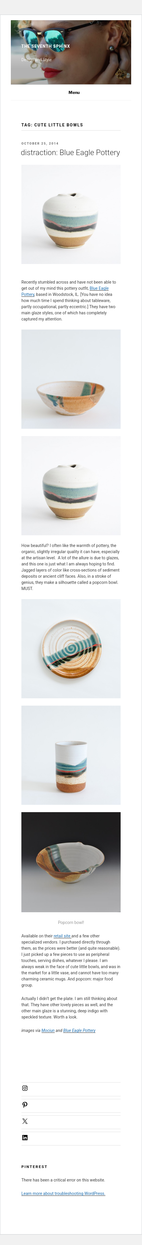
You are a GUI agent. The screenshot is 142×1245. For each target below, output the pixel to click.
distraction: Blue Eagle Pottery (70, 152)
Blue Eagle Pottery (79, 1030)
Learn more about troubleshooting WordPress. (63, 1193)
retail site (62, 936)
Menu (71, 92)
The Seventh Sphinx (45, 46)
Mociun (48, 1030)
